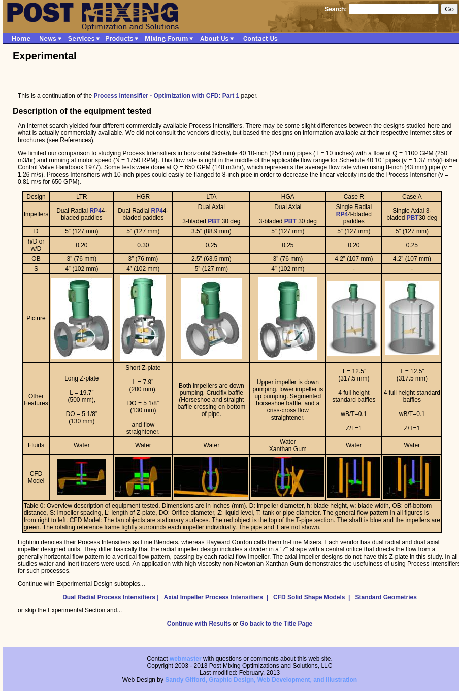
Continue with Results (199, 623)
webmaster (186, 658)
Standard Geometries (385, 597)
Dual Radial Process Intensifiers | (112, 597)
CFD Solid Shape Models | (313, 597)
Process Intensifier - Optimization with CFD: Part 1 (166, 95)
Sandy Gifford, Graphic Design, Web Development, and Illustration (261, 679)
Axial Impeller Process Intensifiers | (218, 597)
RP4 (96, 210)
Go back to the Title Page (276, 623)
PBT (214, 221)
